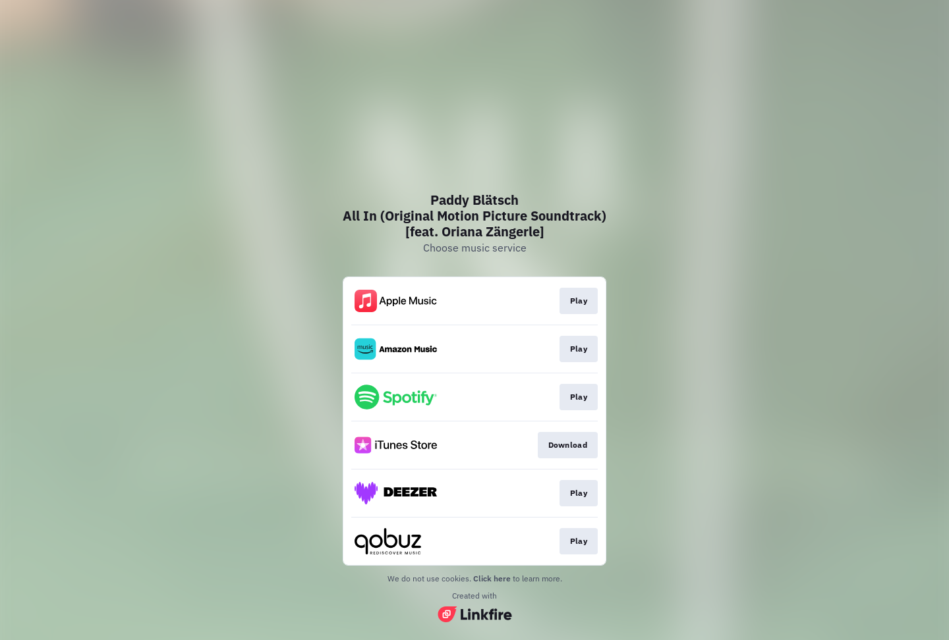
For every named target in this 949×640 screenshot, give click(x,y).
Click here (492, 578)
